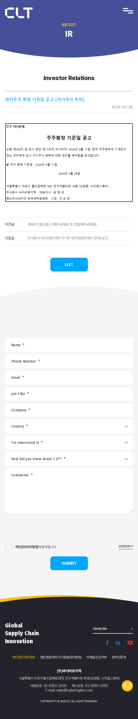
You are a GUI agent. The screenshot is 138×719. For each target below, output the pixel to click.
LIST (69, 264)
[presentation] (43, 530)
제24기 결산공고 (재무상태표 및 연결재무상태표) (62, 224)
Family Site (100, 628)
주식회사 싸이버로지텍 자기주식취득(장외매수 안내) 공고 (68, 238)
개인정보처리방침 (23, 657)
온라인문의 (119, 657)
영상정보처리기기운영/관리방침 (61, 657)
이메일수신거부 (96, 657)
